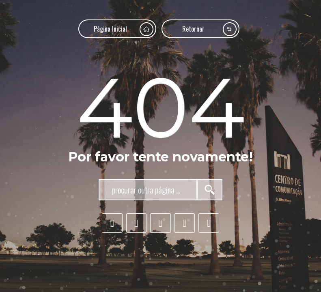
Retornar (209, 29)
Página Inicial (123, 29)
